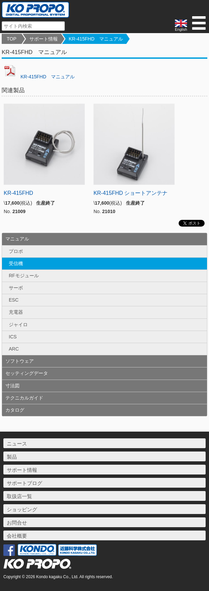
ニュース (17, 443)
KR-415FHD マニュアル (96, 39)
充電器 (16, 312)
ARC (14, 349)
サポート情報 (43, 39)
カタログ (14, 410)
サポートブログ (24, 483)
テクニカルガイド (24, 398)
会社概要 (17, 536)
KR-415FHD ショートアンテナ (131, 193)
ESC (14, 300)
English (181, 25)
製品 (12, 457)
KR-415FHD (18, 193)
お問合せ (17, 522)
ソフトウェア (19, 361)
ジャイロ (18, 324)
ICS (13, 336)
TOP (12, 39)
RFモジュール (24, 275)
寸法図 (12, 385)
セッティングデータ (26, 373)
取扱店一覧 (19, 496)
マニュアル (17, 238)
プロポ (16, 251)
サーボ (16, 287)
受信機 (16, 263)
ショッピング (22, 509)
